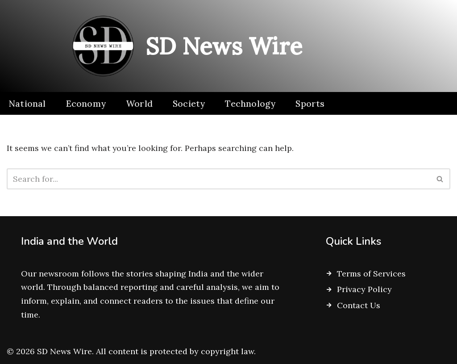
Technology (250, 103)
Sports (309, 103)
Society (189, 103)
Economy (86, 103)
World (139, 103)
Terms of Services (371, 273)
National (27, 103)
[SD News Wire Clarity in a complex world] (183, 46)
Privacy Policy (364, 290)
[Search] (218, 178)
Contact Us (358, 305)
